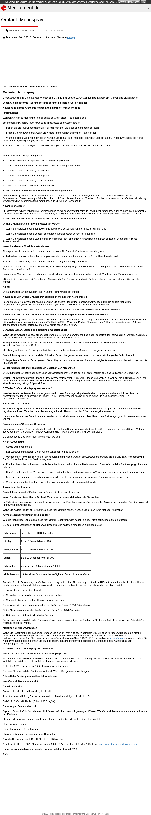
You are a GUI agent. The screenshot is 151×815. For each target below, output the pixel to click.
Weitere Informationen (129, 2)
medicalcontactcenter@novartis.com (118, 744)
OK (143, 2)
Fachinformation (53, 30)
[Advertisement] (75, 62)
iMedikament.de (20, 7)
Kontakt (105, 814)
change (71, 37)
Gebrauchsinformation (19, 30)
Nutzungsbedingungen (60, 814)
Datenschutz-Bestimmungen (86, 814)
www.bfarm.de (117, 638)
